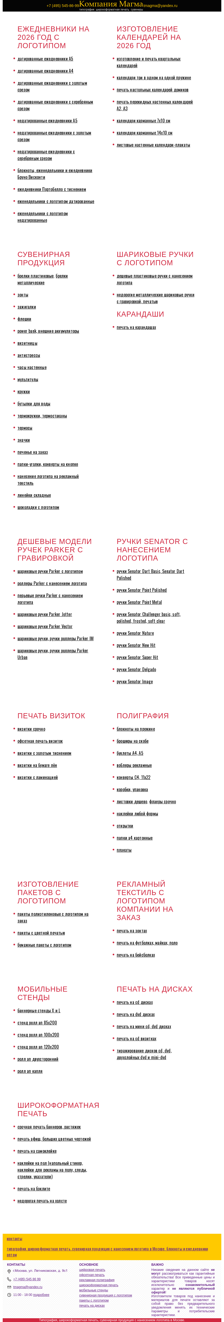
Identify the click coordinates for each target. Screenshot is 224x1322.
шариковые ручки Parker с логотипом (50, 571)
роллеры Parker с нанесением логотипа (52, 583)
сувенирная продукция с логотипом (105, 1295)
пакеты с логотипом (94, 1300)
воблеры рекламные (134, 765)
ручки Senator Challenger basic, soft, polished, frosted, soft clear (148, 617)
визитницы (27, 343)
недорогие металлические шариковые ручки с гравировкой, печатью (155, 298)
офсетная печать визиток (40, 741)
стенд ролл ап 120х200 (38, 1047)
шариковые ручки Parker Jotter (44, 614)
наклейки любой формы (137, 813)
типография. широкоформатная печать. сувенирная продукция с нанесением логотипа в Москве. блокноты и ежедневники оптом (107, 1251)
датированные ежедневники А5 (45, 58)
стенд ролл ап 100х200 (38, 1034)
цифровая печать (92, 1270)
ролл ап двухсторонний (37, 1059)
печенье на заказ (32, 452)
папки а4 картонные (135, 838)
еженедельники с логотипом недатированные (42, 216)
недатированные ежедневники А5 (47, 120)
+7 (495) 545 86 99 (27, 1279)
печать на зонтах (132, 930)
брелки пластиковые (35, 276)
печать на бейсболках (136, 955)
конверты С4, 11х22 (134, 777)
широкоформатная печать (98, 1285)
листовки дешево (132, 801)
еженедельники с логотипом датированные (55, 201)
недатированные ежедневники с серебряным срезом (46, 154)
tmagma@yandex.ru (27, 1287)
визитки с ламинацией (37, 777)
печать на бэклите (33, 1188)
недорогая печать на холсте (42, 1200)
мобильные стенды (93, 1290)
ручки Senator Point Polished (142, 590)
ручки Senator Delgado (136, 669)
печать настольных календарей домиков (153, 89)
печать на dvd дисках (136, 1014)
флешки (24, 319)
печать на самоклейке (36, 1151)
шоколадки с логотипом (38, 507)
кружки (23, 391)
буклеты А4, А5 (130, 753)
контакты (14, 1238)
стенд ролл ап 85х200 (37, 1022)
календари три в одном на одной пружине (154, 77)
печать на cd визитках (136, 1038)
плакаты (124, 850)
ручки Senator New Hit (136, 645)
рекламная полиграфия (97, 1280)
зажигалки (26, 306)
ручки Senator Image (135, 681)
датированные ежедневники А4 (45, 71)
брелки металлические (42, 279)
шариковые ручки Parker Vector (45, 626)
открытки (125, 825)
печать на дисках (92, 1305)
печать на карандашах (136, 327)
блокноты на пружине (136, 729)
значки (23, 440)
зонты (22, 294)
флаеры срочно (162, 801)
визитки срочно (31, 729)
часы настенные (32, 367)
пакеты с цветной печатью (41, 932)
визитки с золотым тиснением (44, 753)
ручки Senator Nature (135, 633)
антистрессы (28, 355)
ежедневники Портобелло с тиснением (51, 189)
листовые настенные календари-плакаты (153, 145)
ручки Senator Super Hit (137, 657)
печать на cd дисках (135, 1002)
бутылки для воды (33, 403)
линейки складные (34, 495)
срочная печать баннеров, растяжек (49, 1126)
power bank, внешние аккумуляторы (48, 331)
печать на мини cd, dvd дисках (144, 1026)
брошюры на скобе (132, 741)
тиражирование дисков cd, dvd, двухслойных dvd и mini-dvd (144, 1054)
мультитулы (27, 379)
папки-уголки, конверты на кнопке (47, 464)
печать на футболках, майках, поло (147, 942)
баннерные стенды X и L (38, 1010)
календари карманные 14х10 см (145, 132)
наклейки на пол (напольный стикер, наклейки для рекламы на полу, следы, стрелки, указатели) (52, 1170)
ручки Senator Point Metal (139, 602)
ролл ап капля (30, 1071)
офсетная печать (92, 1275)
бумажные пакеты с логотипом (44, 945)
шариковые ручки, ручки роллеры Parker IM (55, 638)
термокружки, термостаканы (42, 415)
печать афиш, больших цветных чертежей (54, 1139)
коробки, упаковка (132, 789)
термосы (24, 428)
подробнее (41, 1295)
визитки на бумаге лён (37, 765)
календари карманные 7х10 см (143, 120)
